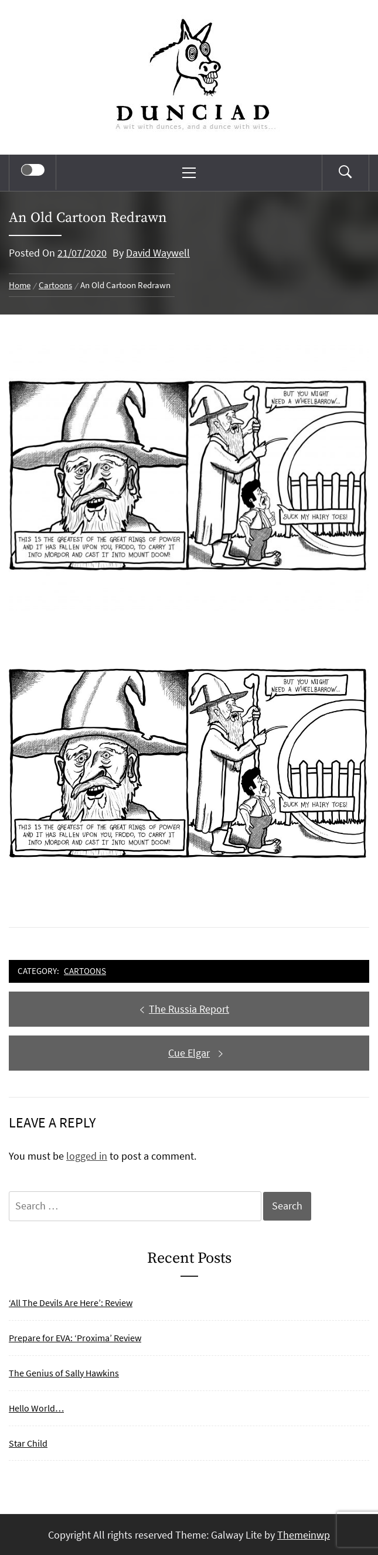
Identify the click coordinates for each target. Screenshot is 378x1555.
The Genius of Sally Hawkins (64, 1373)
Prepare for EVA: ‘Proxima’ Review (75, 1338)
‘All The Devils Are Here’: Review (70, 1302)
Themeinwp (303, 1535)
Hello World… (36, 1408)
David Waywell (158, 252)
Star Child (28, 1443)
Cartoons (85, 970)
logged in (86, 1156)
